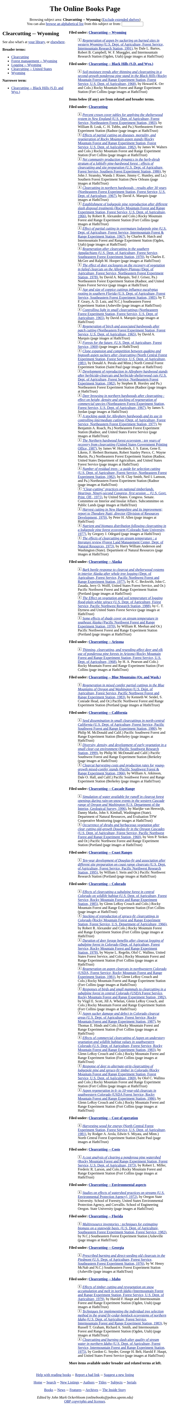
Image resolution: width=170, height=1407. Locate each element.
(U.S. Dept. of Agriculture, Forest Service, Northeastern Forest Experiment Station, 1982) (123, 377)
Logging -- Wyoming (26, 65)
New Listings (69, 1382)
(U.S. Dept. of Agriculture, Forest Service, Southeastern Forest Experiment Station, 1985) (121, 293)
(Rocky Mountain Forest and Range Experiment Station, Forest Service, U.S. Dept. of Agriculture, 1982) (117, 141)
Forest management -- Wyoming (34, 61)
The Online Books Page (85, 9)
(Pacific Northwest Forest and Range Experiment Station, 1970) (118, 622)
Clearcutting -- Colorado (107, 884)
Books (48, 1390)
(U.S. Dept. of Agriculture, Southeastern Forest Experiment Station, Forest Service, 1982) (122, 1228)
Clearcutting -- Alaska (105, 562)
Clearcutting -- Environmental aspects (117, 1185)
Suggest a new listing (119, 1375)
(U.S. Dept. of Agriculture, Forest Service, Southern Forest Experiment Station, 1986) (120, 165)
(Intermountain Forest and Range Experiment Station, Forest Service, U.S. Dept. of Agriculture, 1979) (121, 1293)
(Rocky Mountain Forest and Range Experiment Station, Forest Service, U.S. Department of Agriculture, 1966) (122, 920)
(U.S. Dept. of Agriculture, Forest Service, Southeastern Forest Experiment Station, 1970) (118, 253)
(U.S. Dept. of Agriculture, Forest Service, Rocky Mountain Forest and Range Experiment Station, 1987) (118, 1017)
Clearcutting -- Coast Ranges (110, 852)
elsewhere (57, 42)
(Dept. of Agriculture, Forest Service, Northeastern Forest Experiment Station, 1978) (121, 271)
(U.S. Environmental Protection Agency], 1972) (121, 1195)
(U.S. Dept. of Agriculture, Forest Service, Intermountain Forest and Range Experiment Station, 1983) (122, 1317)
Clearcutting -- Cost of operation (113, 1118)
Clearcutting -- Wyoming (107, 32)
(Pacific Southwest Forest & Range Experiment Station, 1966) (121, 769)
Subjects (117, 1382)
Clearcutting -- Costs (104, 1149)
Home (38, 1382)
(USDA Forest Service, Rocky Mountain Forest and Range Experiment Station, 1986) (117, 1094)
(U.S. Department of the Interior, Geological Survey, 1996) (121, 802)
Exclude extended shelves (121, 19)
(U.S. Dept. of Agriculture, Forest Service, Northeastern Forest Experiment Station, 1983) (120, 119)
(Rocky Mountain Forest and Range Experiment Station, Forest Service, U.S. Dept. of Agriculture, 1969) (118, 1072)
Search (51, 1382)
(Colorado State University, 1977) (122, 530)
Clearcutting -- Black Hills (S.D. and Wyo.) (121, 64)
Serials (132, 1382)
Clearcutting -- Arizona (106, 642)
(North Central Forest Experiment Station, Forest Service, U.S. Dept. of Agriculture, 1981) (122, 357)
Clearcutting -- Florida (106, 1216)
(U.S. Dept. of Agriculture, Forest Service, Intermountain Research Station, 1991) (121, 44)
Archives (91, 1390)
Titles (102, 1382)
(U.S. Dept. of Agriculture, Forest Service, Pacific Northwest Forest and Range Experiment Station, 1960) (121, 831)
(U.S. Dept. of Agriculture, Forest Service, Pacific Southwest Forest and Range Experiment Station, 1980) (121, 724)
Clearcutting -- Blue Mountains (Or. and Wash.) (125, 677)
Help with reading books (53, 1375)
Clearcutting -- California (108, 712)
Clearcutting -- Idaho (105, 1279)
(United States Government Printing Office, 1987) (122, 444)
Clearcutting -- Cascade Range (112, 789)
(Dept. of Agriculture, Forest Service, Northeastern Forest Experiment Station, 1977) (122, 420)
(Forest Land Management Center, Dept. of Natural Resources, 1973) (120, 542)
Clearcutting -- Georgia (106, 1247)
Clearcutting (20, 57)
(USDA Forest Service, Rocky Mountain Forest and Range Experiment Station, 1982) (122, 993)
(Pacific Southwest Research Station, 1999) (122, 749)
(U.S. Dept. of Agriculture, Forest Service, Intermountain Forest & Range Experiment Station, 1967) (122, 232)
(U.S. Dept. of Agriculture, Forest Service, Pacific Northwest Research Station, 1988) (120, 602)
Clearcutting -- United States (31, 69)
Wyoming (18, 73)
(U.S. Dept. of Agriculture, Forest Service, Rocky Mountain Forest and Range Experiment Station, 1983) (121, 1044)
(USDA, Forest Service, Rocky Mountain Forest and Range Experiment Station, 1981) (122, 973)
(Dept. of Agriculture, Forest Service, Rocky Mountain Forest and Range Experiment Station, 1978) (120, 946)
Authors (89, 1382)
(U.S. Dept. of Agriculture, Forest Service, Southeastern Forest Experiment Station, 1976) (121, 1259)
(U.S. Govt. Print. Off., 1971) (122, 493)
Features (75, 1390)
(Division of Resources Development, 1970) (120, 513)
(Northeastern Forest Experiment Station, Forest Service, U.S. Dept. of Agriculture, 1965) (118, 314)
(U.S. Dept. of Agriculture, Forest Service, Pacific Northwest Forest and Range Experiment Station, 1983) (121, 691)
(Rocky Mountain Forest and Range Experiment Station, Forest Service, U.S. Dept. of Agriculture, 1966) (122, 210)
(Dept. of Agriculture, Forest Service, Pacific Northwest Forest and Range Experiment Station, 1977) (121, 575)
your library (36, 42)
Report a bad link (87, 1375)
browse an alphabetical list (64, 24)
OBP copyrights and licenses (84, 1401)
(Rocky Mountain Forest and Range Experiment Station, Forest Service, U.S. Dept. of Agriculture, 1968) (122, 78)
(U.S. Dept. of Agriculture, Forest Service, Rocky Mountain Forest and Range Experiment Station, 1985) (122, 898)
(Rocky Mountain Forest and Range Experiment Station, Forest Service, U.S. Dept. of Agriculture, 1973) (122, 1161)
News (61, 1390)
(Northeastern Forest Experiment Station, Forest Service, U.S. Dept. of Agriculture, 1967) (122, 192)
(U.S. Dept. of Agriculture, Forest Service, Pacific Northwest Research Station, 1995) (122, 866)
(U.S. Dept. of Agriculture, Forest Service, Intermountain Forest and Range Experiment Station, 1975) (121, 1345)
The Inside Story (114, 1390)
